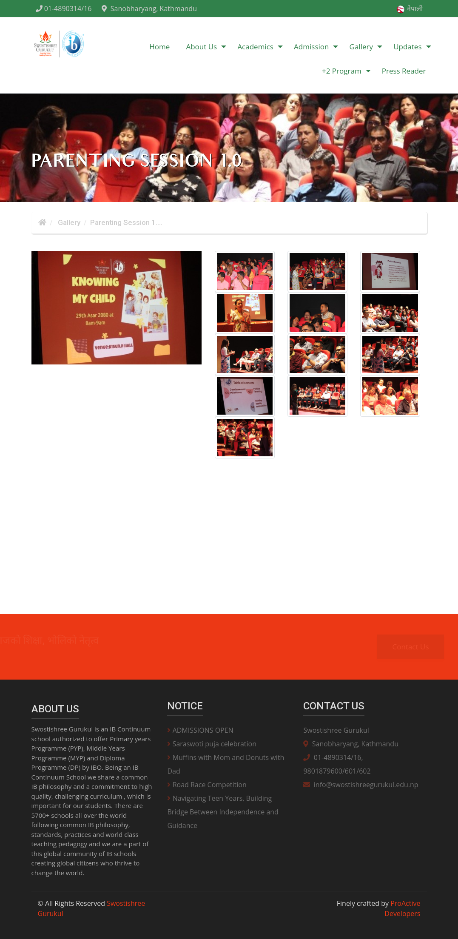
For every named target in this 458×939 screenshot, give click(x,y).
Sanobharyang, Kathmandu (149, 8)
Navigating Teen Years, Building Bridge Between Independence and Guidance (222, 812)
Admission (311, 46)
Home (159, 46)
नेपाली (409, 9)
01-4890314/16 (64, 8)
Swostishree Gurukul (336, 730)
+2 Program (341, 71)
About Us (201, 46)
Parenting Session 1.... (126, 222)
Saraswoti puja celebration (211, 743)
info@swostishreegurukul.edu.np (360, 784)
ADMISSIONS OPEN (200, 730)
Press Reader (404, 71)
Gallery (361, 46)
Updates (407, 46)
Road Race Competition (206, 784)
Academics (255, 46)
